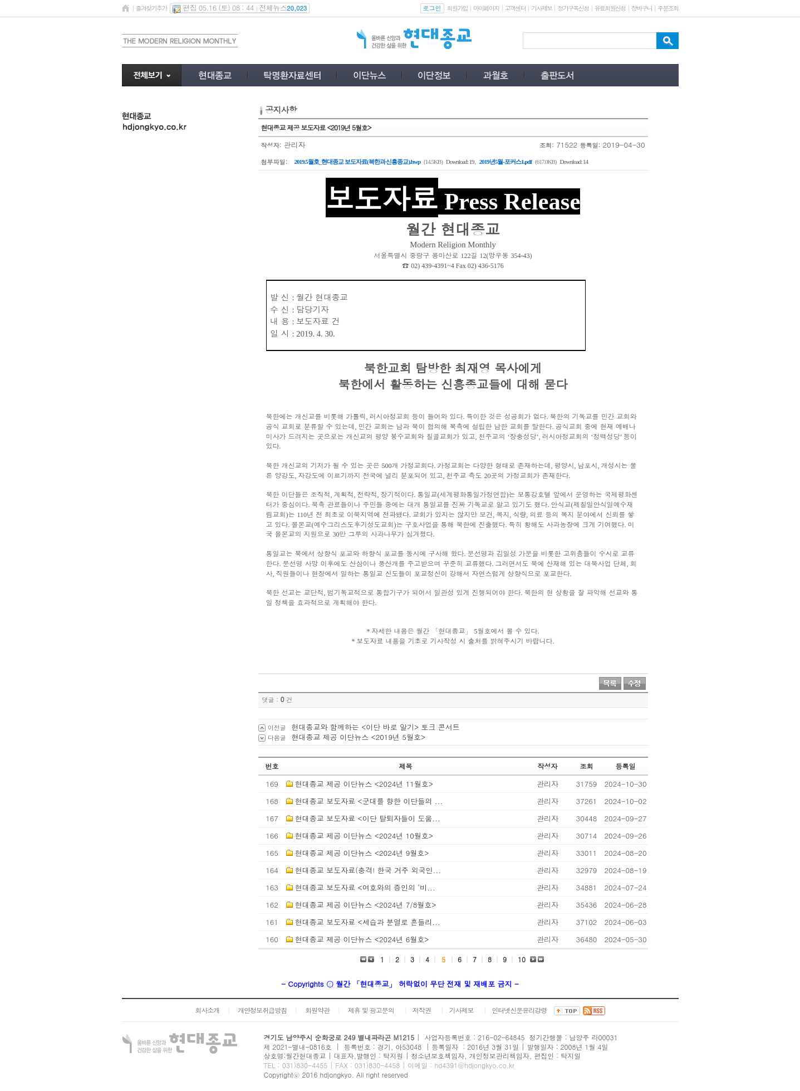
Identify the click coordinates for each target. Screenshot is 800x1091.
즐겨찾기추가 (151, 8)
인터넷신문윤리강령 (519, 1010)
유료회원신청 (610, 8)
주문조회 (667, 8)
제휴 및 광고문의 (371, 1010)
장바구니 (641, 8)
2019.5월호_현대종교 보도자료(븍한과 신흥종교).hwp (358, 161)
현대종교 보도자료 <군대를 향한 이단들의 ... (369, 801)
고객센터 (515, 8)
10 (522, 959)
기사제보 (541, 8)
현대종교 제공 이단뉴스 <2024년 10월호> (364, 835)
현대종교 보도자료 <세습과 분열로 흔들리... (367, 922)
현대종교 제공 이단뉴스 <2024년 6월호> (362, 939)
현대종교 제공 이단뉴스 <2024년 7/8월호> (365, 904)
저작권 (422, 1010)
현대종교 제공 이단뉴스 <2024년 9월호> (362, 853)
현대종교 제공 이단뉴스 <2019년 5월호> (359, 737)
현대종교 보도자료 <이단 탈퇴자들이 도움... (367, 818)
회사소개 (207, 1010)
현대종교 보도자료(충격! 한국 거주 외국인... (368, 870)
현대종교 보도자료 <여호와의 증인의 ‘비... (365, 887)
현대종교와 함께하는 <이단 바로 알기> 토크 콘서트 (376, 727)
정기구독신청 (572, 8)
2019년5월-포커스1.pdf (505, 161)
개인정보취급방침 (262, 1010)
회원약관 (317, 1010)
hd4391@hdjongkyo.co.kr (474, 1065)
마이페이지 (486, 8)
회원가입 (457, 8)
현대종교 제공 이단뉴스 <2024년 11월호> (364, 783)
